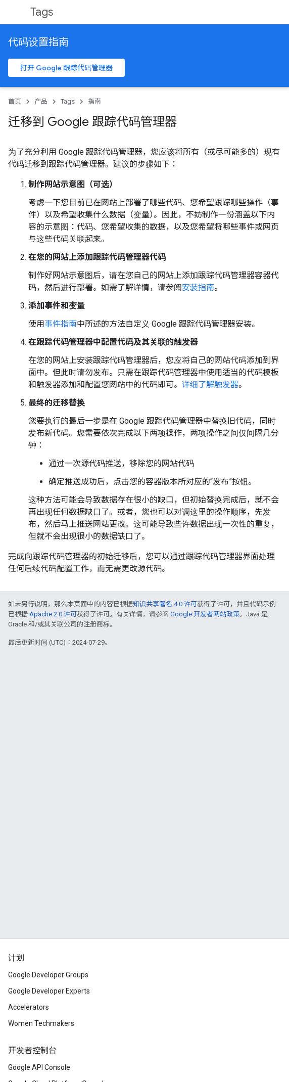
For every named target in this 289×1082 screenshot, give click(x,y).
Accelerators (28, 1007)
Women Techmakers (41, 1023)
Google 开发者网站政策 (204, 614)
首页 (14, 101)
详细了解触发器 (210, 384)
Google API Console (39, 1067)
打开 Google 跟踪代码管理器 (66, 67)
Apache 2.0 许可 (53, 614)
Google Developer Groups (48, 975)
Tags (41, 12)
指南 (94, 101)
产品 (40, 101)
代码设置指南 (38, 42)
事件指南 (60, 324)
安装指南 (198, 287)
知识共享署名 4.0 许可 (165, 604)
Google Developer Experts (49, 991)
